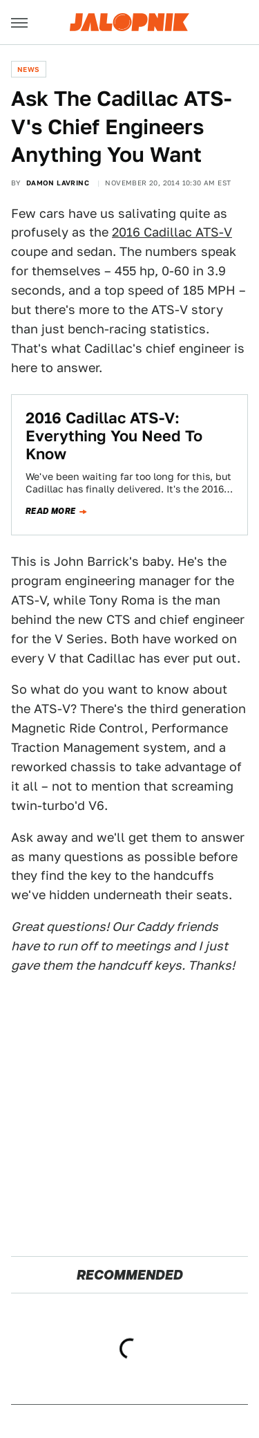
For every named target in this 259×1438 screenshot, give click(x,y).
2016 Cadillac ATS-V (172, 232)
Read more (51, 511)
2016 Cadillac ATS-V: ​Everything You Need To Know (114, 436)
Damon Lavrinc (57, 182)
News (28, 69)
